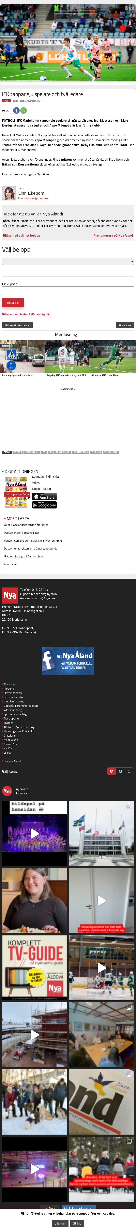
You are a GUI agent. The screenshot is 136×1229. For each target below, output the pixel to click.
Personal (9, 688)
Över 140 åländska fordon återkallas (26, 525)
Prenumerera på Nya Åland (113, 235)
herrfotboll (32, 452)
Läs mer (60, 1223)
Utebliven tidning (14, 701)
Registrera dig (41, 488)
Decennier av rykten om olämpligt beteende (31, 548)
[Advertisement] (68, 420)
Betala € (13, 302)
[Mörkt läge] (129, 771)
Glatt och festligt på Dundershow (24, 556)
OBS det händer (13, 697)
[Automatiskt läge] (111, 771)
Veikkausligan (111, 452)
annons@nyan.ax (43, 598)
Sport (6, 101)
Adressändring (13, 710)
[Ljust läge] (120, 771)
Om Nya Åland (12, 761)
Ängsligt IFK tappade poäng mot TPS (66, 375)
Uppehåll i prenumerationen (21, 705)
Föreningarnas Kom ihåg (18, 731)
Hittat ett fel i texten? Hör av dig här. (26, 314)
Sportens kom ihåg (15, 714)
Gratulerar (10, 735)
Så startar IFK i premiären (105, 375)
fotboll (18, 452)
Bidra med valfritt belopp (21, 235)
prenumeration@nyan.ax (40, 606)
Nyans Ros (10, 744)
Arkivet (36, 482)
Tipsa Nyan (125, 325)
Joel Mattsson (80, 452)
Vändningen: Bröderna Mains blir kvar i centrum (33, 540)
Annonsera (11, 564)
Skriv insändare (13, 693)
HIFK (44, 452)
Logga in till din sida (45, 476)
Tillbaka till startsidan (17, 325)
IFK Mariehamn (63, 452)
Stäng (77, 1223)
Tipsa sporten (12, 718)
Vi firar (7, 752)
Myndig (8, 723)
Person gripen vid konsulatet (17, 375)
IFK (50, 452)
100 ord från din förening (19, 727)
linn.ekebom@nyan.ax (33, 198)
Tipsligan (96, 452)
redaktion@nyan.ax (44, 593)
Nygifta (8, 748)
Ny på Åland (11, 740)
